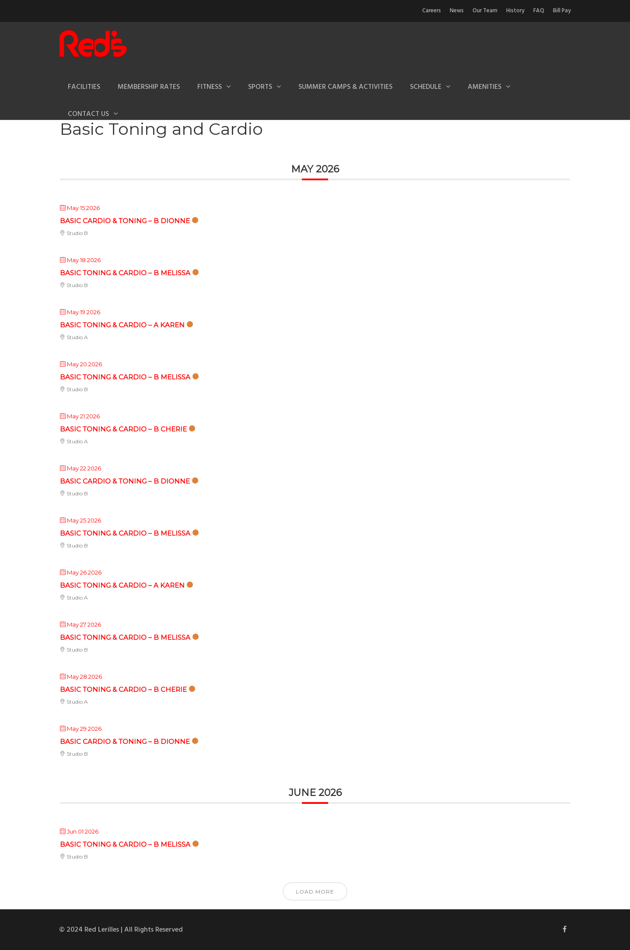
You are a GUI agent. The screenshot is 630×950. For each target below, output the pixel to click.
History (515, 10)
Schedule (425, 87)
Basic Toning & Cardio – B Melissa (125, 273)
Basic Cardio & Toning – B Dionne (125, 221)
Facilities (84, 87)
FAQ (538, 10)
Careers (431, 10)
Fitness (209, 87)
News (457, 10)
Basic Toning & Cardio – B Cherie (123, 429)
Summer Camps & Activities (345, 87)
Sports (260, 87)
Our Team (484, 10)
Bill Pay (562, 10)
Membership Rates (149, 87)
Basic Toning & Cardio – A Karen (122, 325)
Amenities (484, 87)
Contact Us (88, 114)
